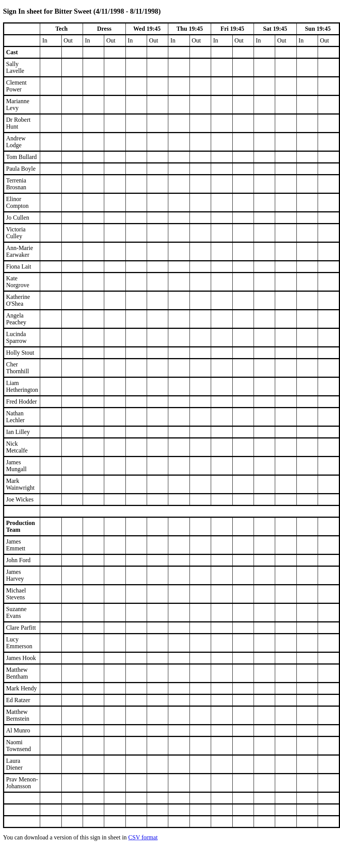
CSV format (142, 837)
